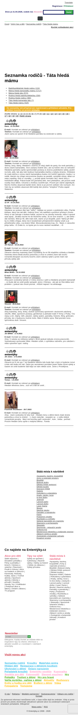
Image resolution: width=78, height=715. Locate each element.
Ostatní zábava (18, 589)
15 (63, 114)
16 (67, 114)
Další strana (25, 116)
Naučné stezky (43, 510)
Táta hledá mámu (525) (19, 103)
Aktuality (49, 680)
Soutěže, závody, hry (12, 583)
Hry (67, 674)
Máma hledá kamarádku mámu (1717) (25, 91)
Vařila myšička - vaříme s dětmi (23, 680)
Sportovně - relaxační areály (49, 527)
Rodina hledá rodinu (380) (20, 98)
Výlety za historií (41, 563)
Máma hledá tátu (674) (18, 93)
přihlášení (35, 129)
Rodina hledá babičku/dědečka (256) (24, 95)
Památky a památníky (46, 512)
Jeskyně (40, 499)
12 (52, 114)
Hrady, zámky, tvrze (45, 495)
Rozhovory (62, 680)
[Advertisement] (41, 48)
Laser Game (42, 506)
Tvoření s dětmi (26, 677)
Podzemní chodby (44, 517)
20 (17, 116)
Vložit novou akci (15, 654)
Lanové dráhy (42, 504)
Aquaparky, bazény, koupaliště (50, 476)
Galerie (40, 491)
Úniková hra (42, 529)
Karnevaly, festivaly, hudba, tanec (13, 575)
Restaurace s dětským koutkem (38, 666)
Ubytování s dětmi (15, 668)
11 (48, 114)
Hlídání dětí (11, 666)
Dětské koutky (43, 487)
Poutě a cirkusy (11, 569)
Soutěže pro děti (14, 674)
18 (9, 116)
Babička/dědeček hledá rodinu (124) (24, 88)
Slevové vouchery (52, 674)
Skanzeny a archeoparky (47, 523)
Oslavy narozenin (38, 668)
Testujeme (26, 686)
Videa (57, 683)
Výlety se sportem (35, 559)
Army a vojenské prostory (48, 478)
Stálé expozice (11, 559)
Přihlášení (68, 6)
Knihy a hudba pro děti (18, 683)
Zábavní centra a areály (47, 534)
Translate (69, 2)
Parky (39, 514)
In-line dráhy (42, 497)
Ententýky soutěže (41, 671)
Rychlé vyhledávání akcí (62, 27)
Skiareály (41, 525)
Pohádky (10, 677)
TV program (10, 591)
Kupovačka (60, 671)
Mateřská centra (48, 663)
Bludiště (40, 480)
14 (59, 114)
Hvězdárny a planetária (47, 493)
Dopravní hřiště (43, 489)
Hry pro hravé (46, 677)
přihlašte (36, 110)
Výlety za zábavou (36, 565)
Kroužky (32, 663)
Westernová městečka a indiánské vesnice (55, 532)
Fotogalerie (11, 686)
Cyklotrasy (31, 561)
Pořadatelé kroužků (16, 671)
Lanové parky (42, 502)
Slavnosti (17, 567)
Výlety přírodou (33, 567)
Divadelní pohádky (13, 561)
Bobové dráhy (43, 482)
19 (13, 116)
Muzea (39, 508)
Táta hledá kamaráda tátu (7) (21, 100)
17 (6, 116)
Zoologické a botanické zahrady (50, 536)
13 (56, 114)
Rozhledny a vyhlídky (46, 519)
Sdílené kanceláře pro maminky (50, 521)
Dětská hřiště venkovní (46, 484)
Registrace (57, 6)
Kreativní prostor (44, 538)
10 (44, 114)
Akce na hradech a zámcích (14, 570)
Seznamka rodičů (15, 663)
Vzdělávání (21, 584)
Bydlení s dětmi (43, 683)
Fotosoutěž (32, 674)
